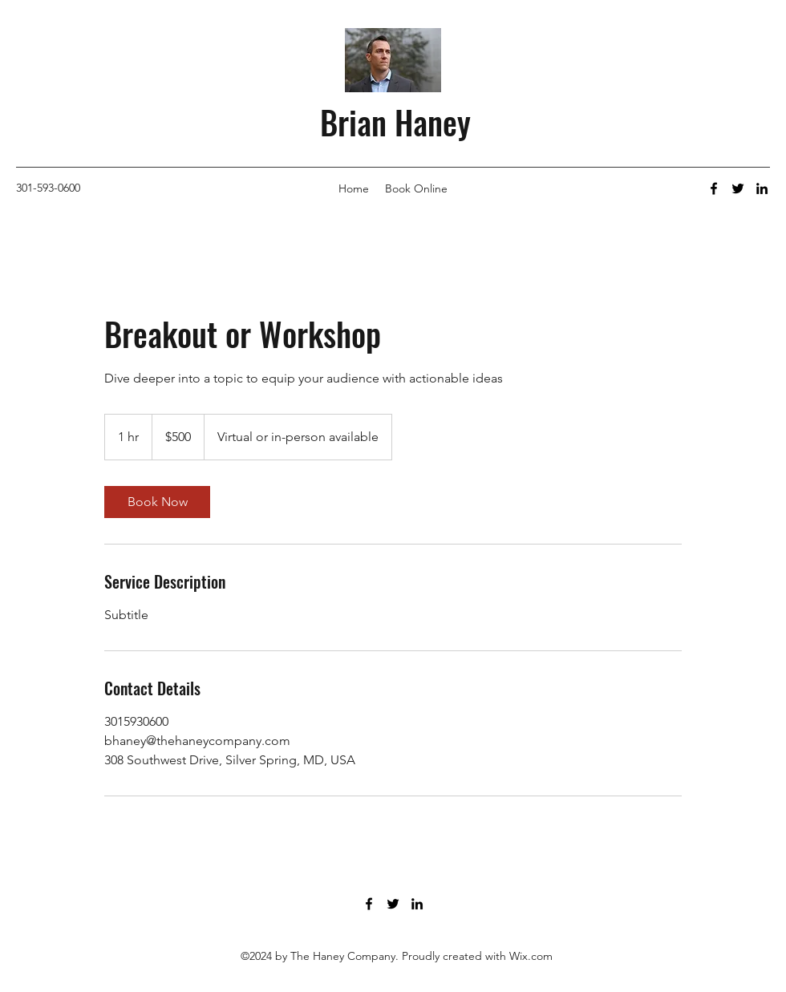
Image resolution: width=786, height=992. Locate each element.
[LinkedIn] (762, 188)
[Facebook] (714, 188)
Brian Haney (395, 122)
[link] (157, 502)
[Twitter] (738, 188)
